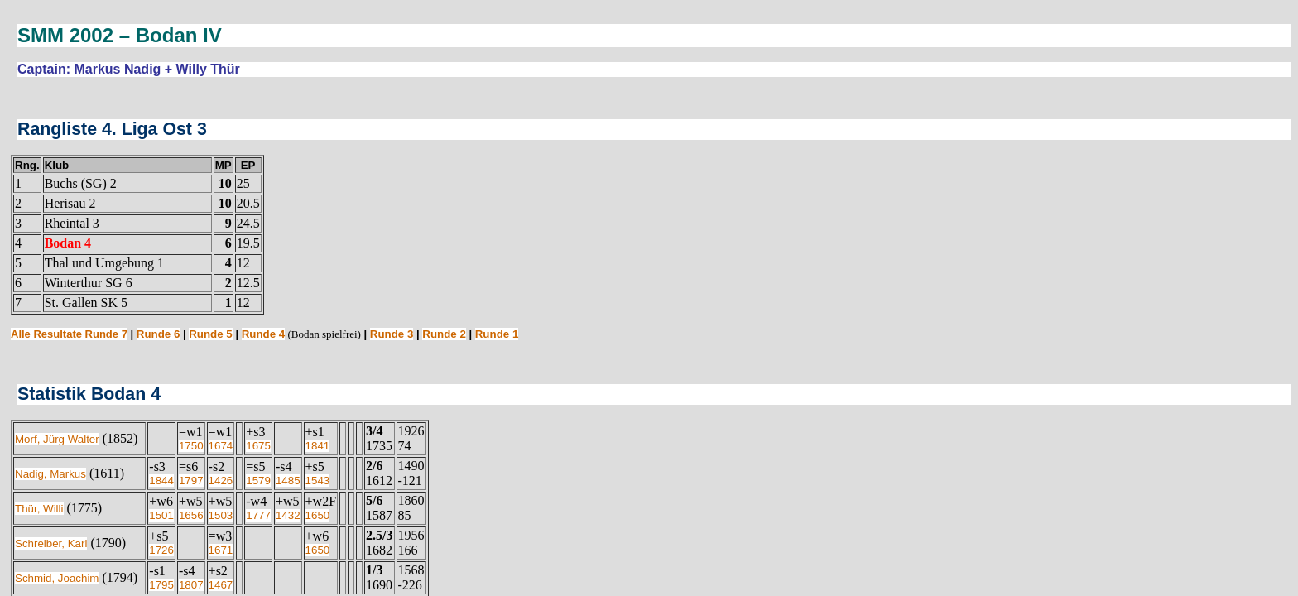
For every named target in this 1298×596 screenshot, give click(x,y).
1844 (161, 480)
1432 (288, 515)
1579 (258, 480)
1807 (191, 585)
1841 (317, 446)
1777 (258, 515)
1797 (191, 480)
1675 (258, 446)
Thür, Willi (39, 508)
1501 (161, 515)
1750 (191, 446)
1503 (221, 515)
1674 (221, 446)
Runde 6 (158, 334)
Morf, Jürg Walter (57, 439)
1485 (288, 480)
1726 (161, 550)
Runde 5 (211, 334)
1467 (221, 585)
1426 (221, 480)
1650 (317, 515)
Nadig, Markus (50, 474)
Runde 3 (392, 334)
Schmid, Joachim (57, 578)
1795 (161, 585)
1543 (317, 480)
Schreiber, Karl (51, 543)
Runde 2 (444, 334)
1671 (221, 550)
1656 (191, 515)
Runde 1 (497, 334)
